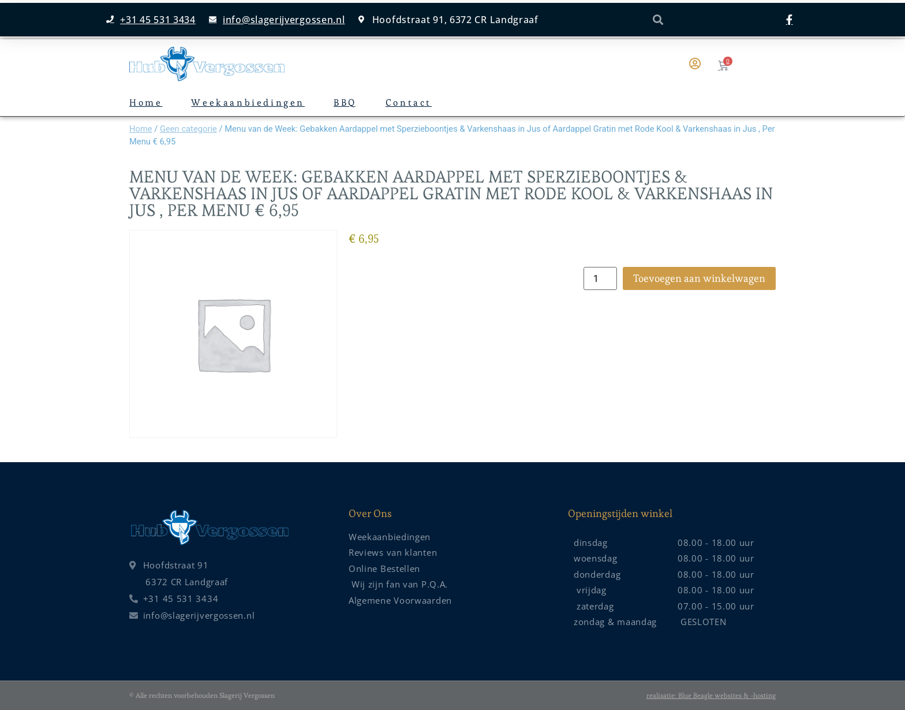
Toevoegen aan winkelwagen (699, 278)
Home (145, 102)
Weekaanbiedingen (248, 102)
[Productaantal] (600, 278)
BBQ (345, 102)
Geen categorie (188, 129)
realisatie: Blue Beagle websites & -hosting (711, 695)
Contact (409, 102)
